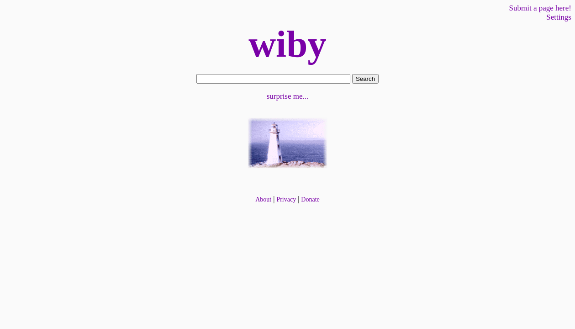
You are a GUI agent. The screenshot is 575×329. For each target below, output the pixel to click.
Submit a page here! (540, 8)
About (263, 199)
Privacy (286, 199)
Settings (558, 17)
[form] (273, 79)
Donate (310, 199)
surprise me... (288, 96)
